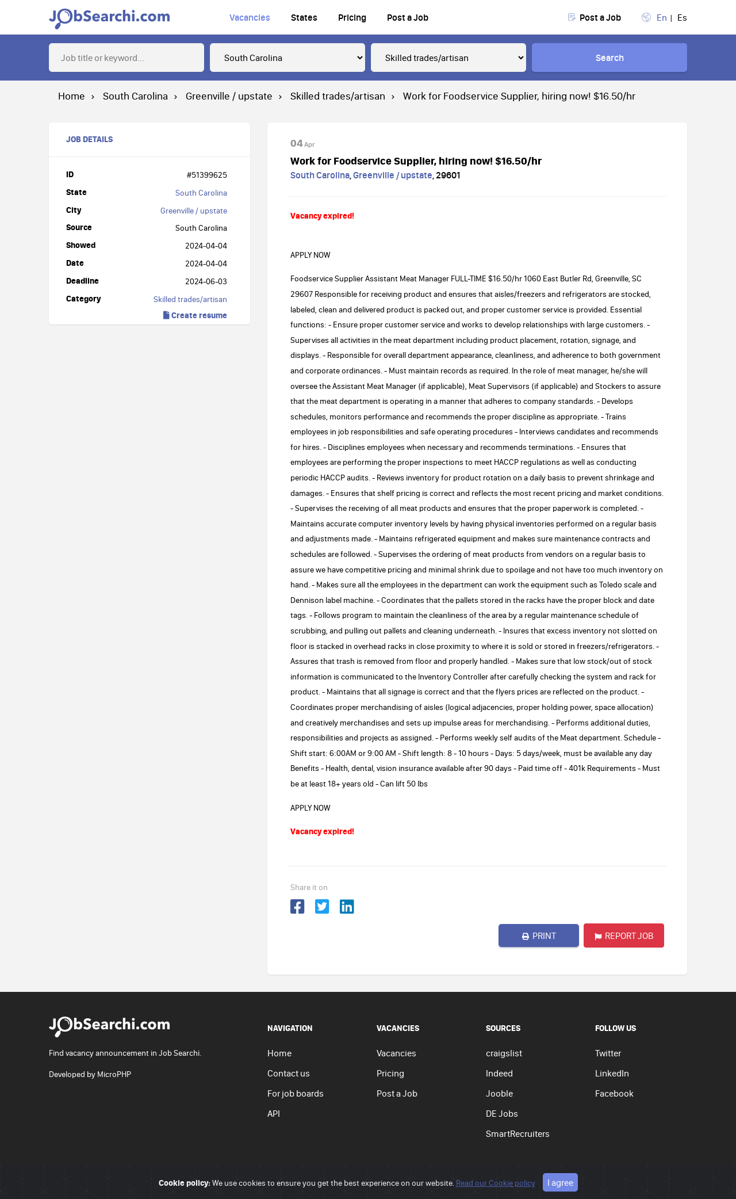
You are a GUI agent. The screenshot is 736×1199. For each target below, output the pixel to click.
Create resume (195, 315)
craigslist (504, 1053)
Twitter (608, 1053)
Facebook (614, 1093)
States (304, 17)
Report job (624, 935)
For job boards (295, 1093)
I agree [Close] (560, 1182)
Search (610, 57)
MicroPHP (114, 1074)
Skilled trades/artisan (190, 299)
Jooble (499, 1093)
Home (279, 1053)
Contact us (288, 1073)
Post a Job (407, 17)
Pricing (352, 17)
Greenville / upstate (193, 210)
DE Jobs (502, 1113)
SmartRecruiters (518, 1133)
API (273, 1113)
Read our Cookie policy (495, 1183)
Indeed (499, 1073)
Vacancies (249, 17)
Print (539, 935)
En (662, 17)
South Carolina (201, 193)
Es (682, 17)
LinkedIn (612, 1073)
